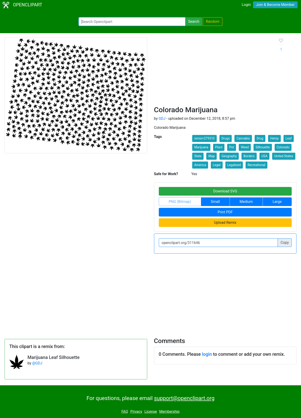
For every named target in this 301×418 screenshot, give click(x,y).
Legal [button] (217, 165)
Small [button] (215, 201)
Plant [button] (218, 147)
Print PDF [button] (225, 212)
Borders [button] (249, 156)
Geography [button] (229, 156)
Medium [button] (246, 201)
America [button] (200, 165)
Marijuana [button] (201, 147)
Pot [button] (231, 147)
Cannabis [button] (243, 138)
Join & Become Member (275, 4)
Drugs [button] (225, 138)
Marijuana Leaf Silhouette (53, 357)
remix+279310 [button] (204, 138)
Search (193, 21)
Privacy (136, 411)
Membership (169, 411)
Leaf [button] (289, 138)
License (150, 411)
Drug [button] (260, 138)
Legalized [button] (234, 165)
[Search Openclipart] (132, 21)
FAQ (125, 411)
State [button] (198, 156)
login (207, 354)
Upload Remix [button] (225, 222)
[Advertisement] (213, 71)
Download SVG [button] (225, 191)
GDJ (162, 118)
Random (212, 21)
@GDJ (37, 363)
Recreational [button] (256, 165)
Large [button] (277, 201)
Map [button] (211, 156)
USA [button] (264, 156)
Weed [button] (245, 147)
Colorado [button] (283, 147)
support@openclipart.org (184, 398)
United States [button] (283, 156)
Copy (285, 242)
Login (246, 4)
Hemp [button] (274, 138)
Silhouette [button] (263, 147)
